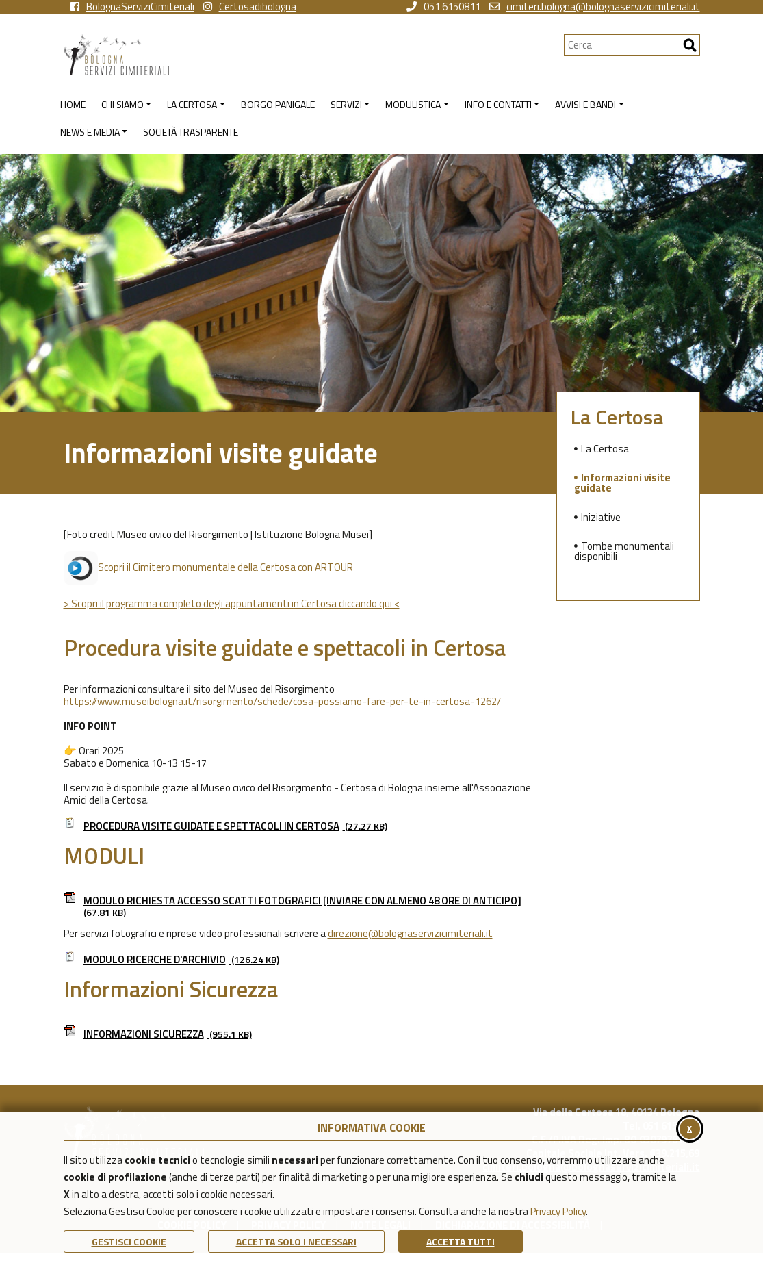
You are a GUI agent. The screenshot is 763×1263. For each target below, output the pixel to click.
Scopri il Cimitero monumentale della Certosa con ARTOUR (208, 567)
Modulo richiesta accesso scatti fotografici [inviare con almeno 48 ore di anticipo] (292, 906)
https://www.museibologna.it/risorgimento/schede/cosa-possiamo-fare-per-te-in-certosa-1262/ (282, 701)
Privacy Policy (558, 1211)
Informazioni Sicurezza (158, 1034)
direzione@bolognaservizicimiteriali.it (410, 933)
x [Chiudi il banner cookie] (689, 1128)
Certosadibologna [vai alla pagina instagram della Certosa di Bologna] (249, 7)
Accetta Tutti (460, 1241)
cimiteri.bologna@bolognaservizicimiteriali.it (594, 7)
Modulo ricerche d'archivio (171, 959)
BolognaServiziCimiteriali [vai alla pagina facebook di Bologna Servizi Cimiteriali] (132, 7)
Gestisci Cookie (129, 1241)
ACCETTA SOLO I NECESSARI (296, 1241)
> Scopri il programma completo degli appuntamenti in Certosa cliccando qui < (232, 603)
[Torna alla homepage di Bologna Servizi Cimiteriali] (314, 54)
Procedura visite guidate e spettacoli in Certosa (225, 826)
